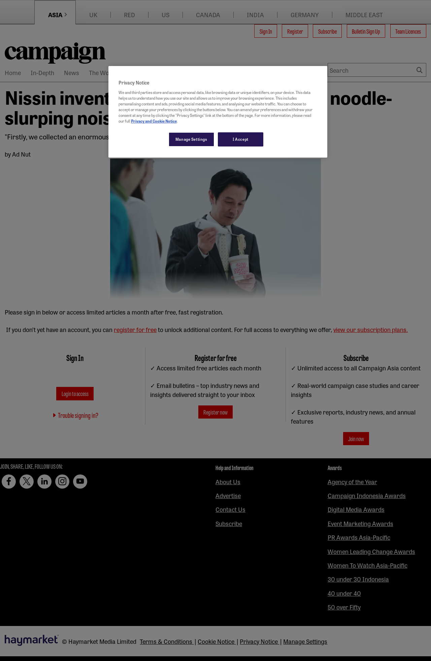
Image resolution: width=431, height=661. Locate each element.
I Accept (240, 139)
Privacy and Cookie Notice (154, 121)
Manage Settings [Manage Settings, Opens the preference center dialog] (191, 139)
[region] (217, 112)
